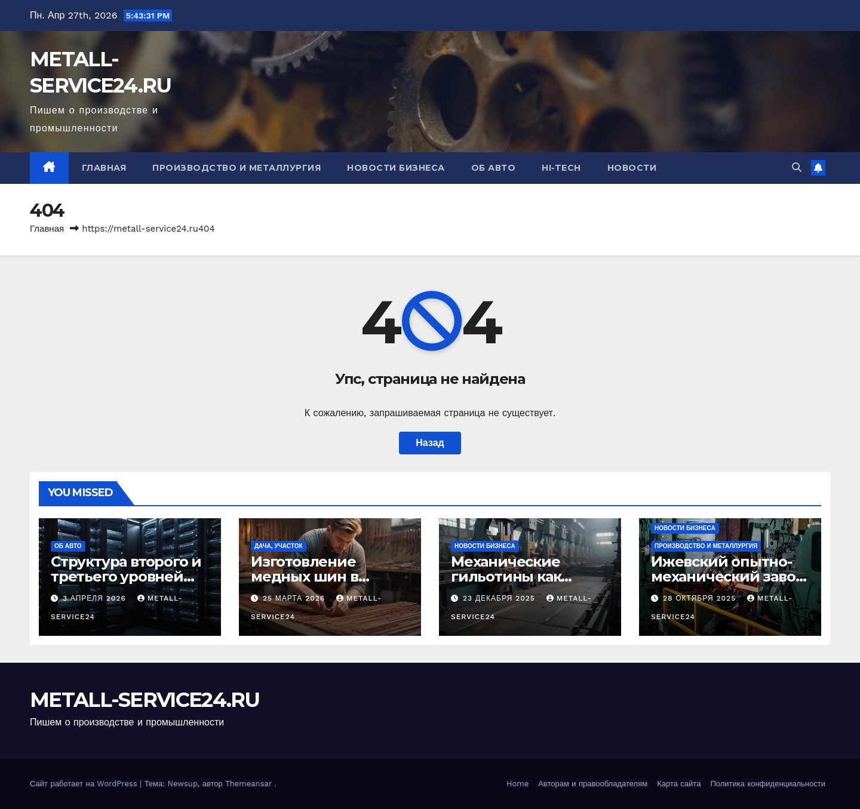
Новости (632, 167)
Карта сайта (679, 783)
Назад (430, 442)
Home (517, 783)
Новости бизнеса (396, 167)
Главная (104, 167)
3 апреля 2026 (96, 598)
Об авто (493, 167)
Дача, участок (278, 546)
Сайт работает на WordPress (85, 783)
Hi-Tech (561, 167)
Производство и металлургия (236, 167)
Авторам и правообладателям (592, 783)
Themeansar (248, 783)
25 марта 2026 (295, 598)
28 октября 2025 (701, 598)
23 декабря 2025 (500, 598)
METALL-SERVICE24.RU (145, 699)
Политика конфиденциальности (767, 783)
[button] (796, 167)
